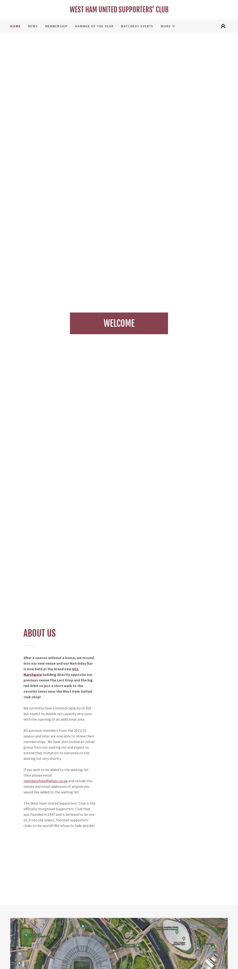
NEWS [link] (33, 26)
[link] (119, 11)
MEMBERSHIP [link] (56, 26)
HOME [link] (15, 26)
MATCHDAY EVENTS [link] (137, 26)
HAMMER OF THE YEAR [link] (94, 26)
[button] (168, 26)
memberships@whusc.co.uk (45, 780)
